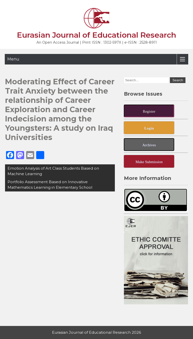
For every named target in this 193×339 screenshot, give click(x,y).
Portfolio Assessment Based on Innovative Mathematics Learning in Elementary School (50, 184)
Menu (13, 59)
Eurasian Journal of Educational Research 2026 (96, 332)
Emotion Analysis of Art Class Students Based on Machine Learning (53, 171)
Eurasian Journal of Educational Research (96, 35)
